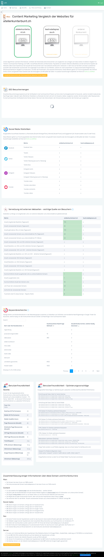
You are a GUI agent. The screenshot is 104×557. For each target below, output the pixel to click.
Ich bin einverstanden (85, 555)
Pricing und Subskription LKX (11, 544)
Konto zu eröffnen (89, 71)
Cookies (10, 553)
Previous (65, 371)
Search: (14, 320)
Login (100, 3)
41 (93, 371)
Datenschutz (75, 555)
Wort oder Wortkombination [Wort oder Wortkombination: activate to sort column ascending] (13, 326)
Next (98, 371)
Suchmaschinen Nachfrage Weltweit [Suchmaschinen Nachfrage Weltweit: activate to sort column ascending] (55, 325)
